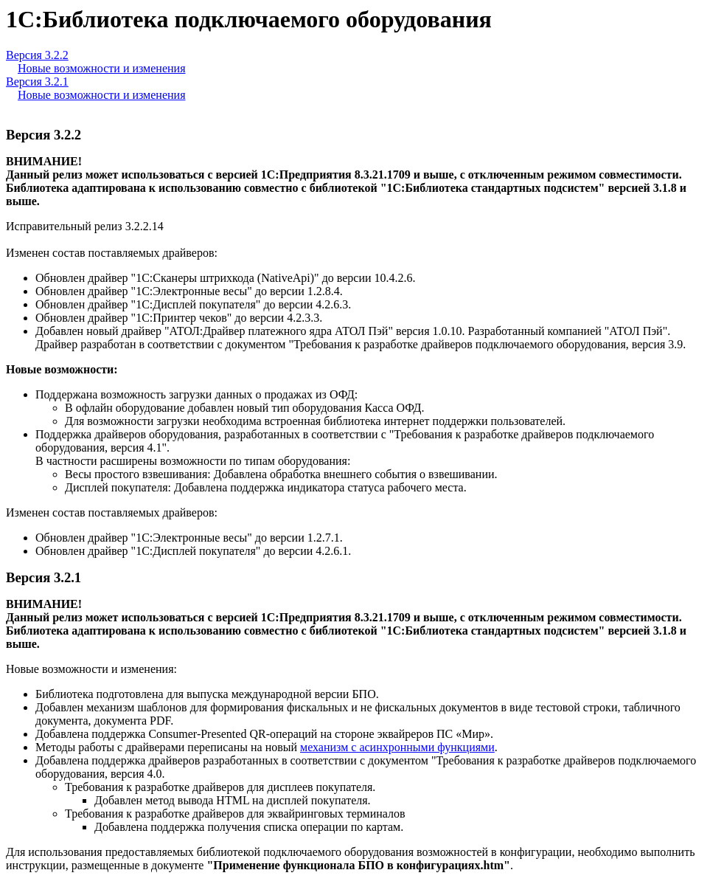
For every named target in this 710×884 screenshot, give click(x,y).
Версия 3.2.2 (37, 55)
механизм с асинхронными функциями (397, 747)
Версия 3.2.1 (37, 81)
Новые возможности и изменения (102, 68)
